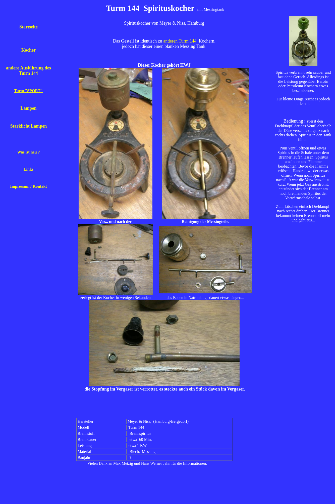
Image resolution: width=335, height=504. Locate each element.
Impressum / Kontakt (28, 186)
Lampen (28, 108)
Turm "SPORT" (28, 91)
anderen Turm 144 (179, 41)
